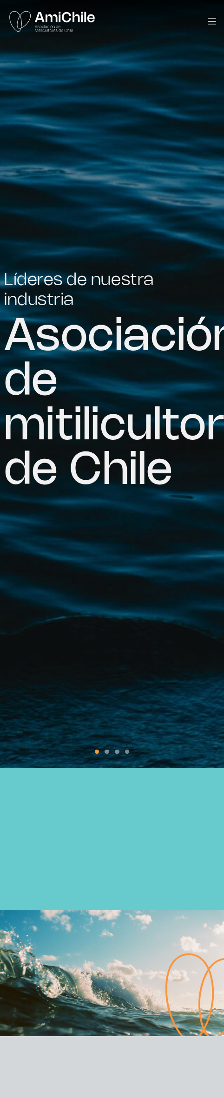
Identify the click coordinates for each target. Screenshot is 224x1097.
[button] (97, 752)
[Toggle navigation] (212, 21)
